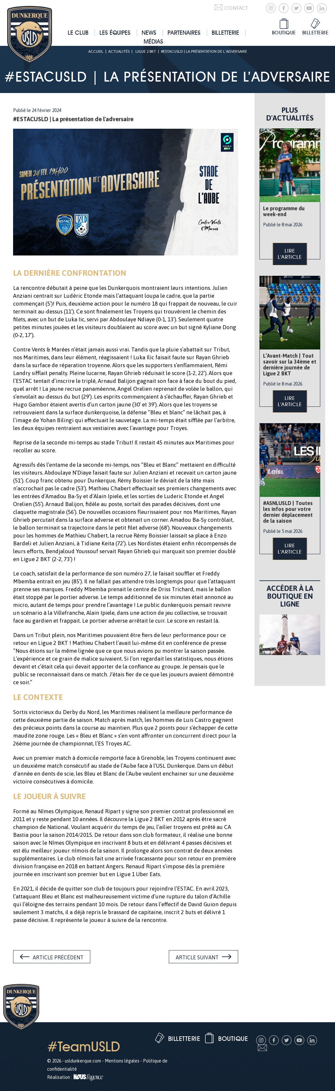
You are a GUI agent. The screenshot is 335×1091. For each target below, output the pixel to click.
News (149, 32)
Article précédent (58, 957)
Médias (153, 41)
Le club (78, 32)
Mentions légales (122, 1060)
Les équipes (115, 32)
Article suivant (197, 957)
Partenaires (184, 32)
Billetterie (225, 32)
